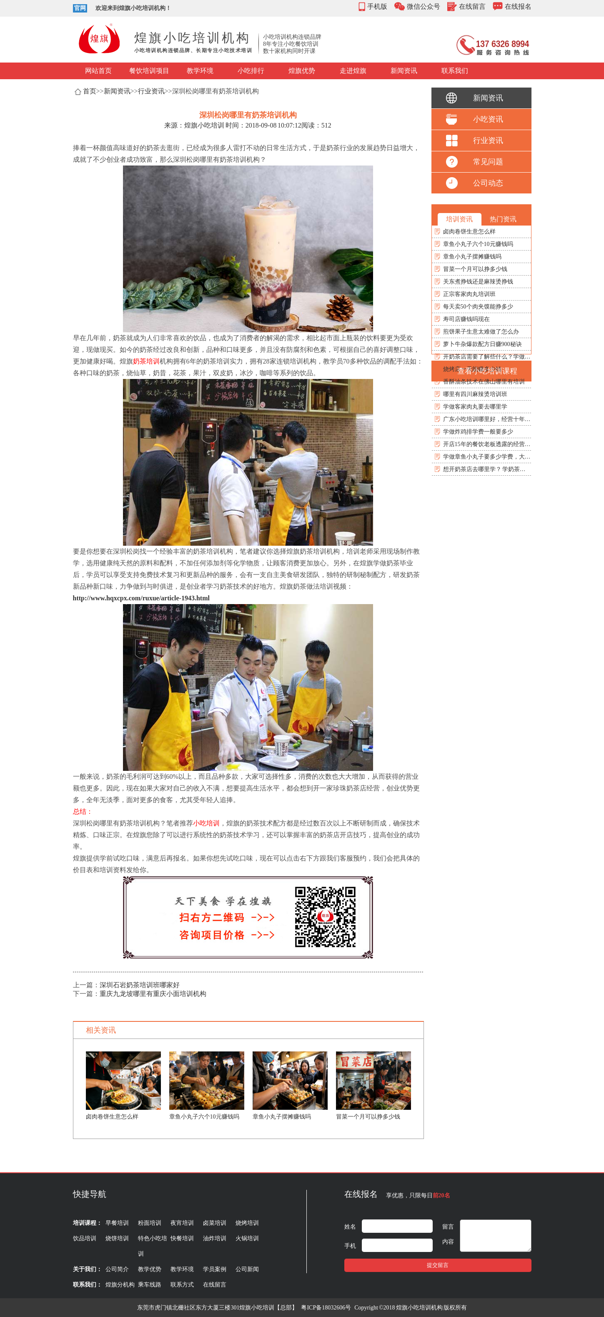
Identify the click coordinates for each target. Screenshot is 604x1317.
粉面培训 (149, 1223)
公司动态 (488, 183)
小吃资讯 (488, 119)
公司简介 (117, 1269)
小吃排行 (251, 70)
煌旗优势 (301, 70)
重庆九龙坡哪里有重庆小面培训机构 (153, 993)
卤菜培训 (214, 1223)
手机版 (377, 6)
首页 (89, 91)
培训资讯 (459, 219)
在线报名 (518, 6)
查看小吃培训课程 (487, 371)
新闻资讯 (404, 70)
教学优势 (149, 1269)
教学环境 (200, 70)
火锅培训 (247, 1238)
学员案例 (214, 1269)
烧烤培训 (247, 1223)
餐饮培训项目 (149, 70)
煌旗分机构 (120, 1285)
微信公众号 (423, 6)
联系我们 (454, 70)
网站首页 (98, 70)
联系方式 (182, 1285)
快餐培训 (182, 1238)
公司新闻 (247, 1269)
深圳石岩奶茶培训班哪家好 (140, 984)
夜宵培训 (182, 1223)
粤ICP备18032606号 (326, 1307)
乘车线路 (149, 1285)
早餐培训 (117, 1223)
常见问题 (488, 162)
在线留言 (472, 6)
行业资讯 (151, 91)
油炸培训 (214, 1238)
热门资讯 (503, 219)
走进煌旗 (353, 70)
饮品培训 (84, 1238)
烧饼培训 (117, 1238)
